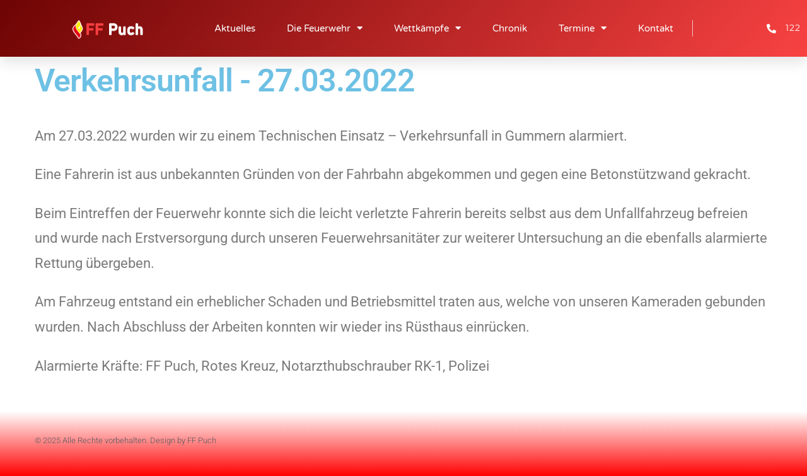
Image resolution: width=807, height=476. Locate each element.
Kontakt (655, 28)
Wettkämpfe (427, 28)
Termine (583, 28)
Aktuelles (234, 28)
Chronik (509, 28)
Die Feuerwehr (325, 28)
